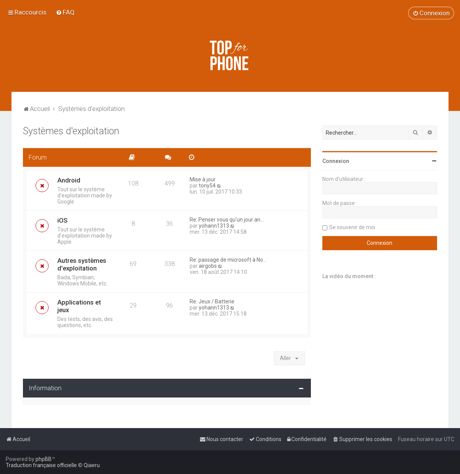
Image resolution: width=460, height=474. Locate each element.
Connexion (335, 161)
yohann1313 (214, 226)
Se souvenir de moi (352, 227)
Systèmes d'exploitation (71, 131)
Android (68, 180)
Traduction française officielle (41, 465)
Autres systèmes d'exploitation (81, 264)
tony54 (207, 185)
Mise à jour (203, 179)
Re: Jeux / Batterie (212, 301)
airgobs (208, 266)
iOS (62, 220)
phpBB (44, 459)
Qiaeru (92, 465)
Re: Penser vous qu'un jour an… (227, 220)
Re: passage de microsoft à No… (228, 260)
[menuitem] (65, 12)
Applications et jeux (79, 306)
